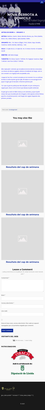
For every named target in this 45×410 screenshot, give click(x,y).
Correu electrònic (7, 303)
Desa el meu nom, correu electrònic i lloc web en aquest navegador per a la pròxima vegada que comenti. (20, 324)
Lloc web (4, 311)
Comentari (5, 278)
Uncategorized (13, 109)
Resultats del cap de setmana (22, 167)
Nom (3, 295)
